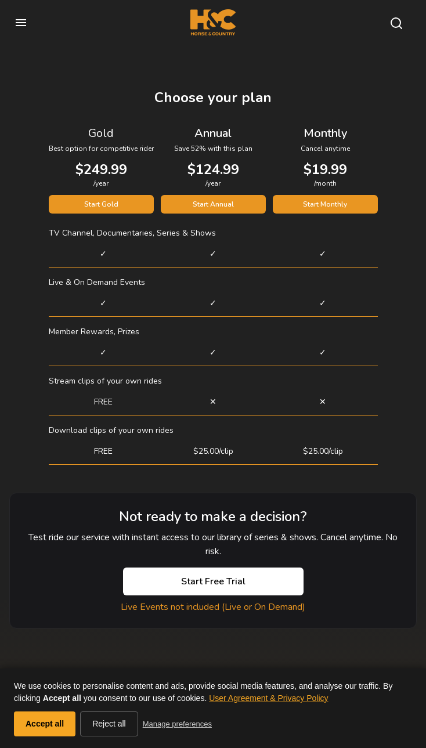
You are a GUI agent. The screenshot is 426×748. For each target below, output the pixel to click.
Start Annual (213, 204)
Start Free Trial (213, 581)
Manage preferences (177, 724)
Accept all (45, 723)
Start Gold (101, 204)
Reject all (109, 723)
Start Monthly (325, 204)
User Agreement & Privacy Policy (268, 698)
